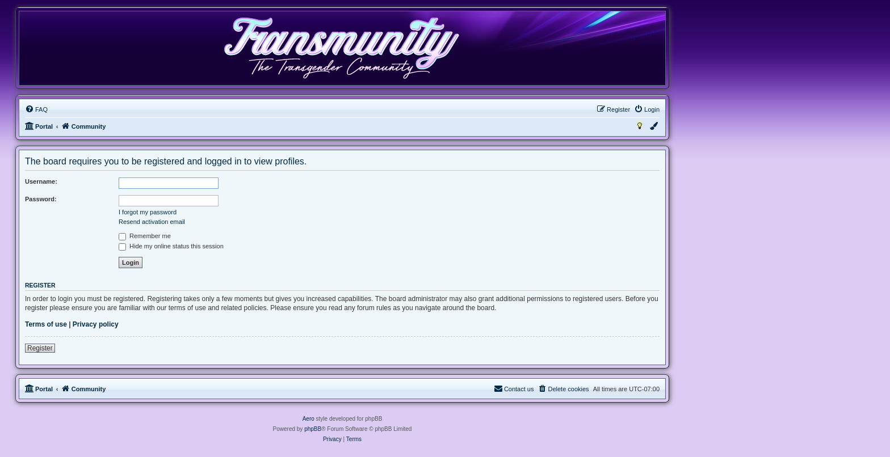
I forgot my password (148, 212)
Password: (41, 199)
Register (40, 348)
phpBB (312, 429)
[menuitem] (36, 109)
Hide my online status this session (171, 246)
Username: (41, 181)
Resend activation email (152, 221)
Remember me (145, 235)
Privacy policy (96, 324)
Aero (308, 419)
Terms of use (46, 324)
